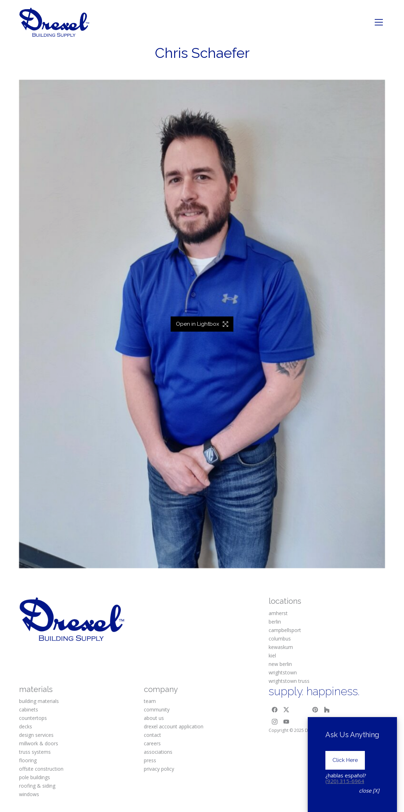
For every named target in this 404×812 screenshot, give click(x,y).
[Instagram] (275, 722)
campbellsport (285, 630)
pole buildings (34, 777)
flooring (28, 760)
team (150, 701)
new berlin (280, 664)
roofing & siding (37, 785)
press (150, 760)
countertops (33, 718)
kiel (272, 655)
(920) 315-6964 (344, 795)
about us (154, 718)
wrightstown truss (289, 681)
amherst (278, 613)
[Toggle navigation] (379, 22)
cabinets (28, 709)
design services (36, 735)
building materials (39, 701)
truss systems (35, 751)
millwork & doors (38, 743)
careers (152, 743)
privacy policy (159, 768)
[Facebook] (275, 710)
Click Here (345, 775)
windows (29, 794)
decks (25, 726)
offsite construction (41, 768)
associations (158, 751)
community (157, 709)
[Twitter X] (287, 710)
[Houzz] (327, 710)
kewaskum (281, 647)
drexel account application (173, 726)
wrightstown (283, 672)
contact (152, 735)
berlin (275, 621)
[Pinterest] (315, 710)
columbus (280, 638)
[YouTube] (287, 722)
